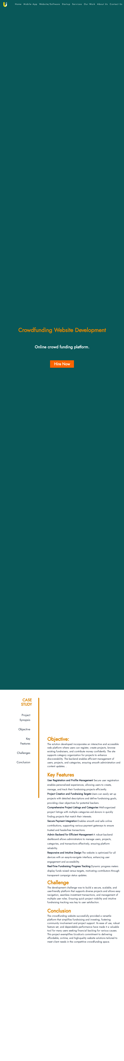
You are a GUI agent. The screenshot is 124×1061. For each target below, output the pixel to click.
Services (77, 4)
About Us (102, 4)
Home (18, 4)
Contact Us (116, 4)
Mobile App (30, 4)
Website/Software (49, 4)
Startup (66, 4)
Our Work (89, 4)
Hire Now (62, 364)
